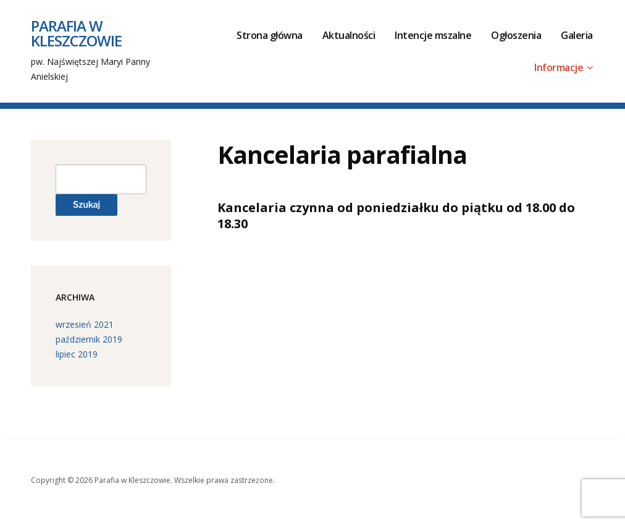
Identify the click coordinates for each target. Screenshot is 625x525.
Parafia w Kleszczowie (76, 33)
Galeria (577, 35)
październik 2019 (89, 339)
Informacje (558, 67)
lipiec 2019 (77, 354)
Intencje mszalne (433, 35)
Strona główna (270, 35)
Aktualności (348, 35)
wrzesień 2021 (85, 324)
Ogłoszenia (516, 35)
